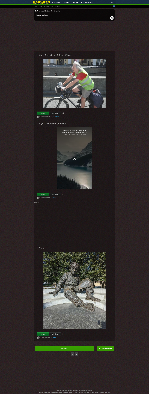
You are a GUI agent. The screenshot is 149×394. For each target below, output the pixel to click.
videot (57, 6)
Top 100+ (66, 2)
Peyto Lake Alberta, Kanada (52, 124)
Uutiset (75, 2)
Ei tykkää (55, 113)
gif (41, 6)
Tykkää (42, 113)
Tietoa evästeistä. (41, 15)
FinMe (54, 198)
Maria (54, 337)
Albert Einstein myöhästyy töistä (54, 55)
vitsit (36, 6)
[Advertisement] (74, 36)
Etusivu (64, 348)
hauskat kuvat (48, 6)
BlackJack (56, 117)
